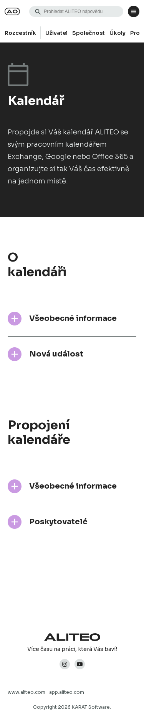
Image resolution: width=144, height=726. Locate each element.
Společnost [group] (88, 32)
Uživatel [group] (56, 32)
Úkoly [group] (117, 32)
